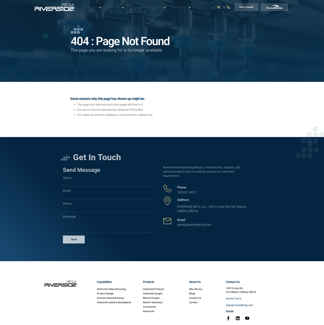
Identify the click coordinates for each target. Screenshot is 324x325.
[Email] (167, 221)
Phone (67, 203)
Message (69, 216)
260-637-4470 (233, 298)
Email (67, 190)
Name (67, 177)
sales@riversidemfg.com (239, 305)
